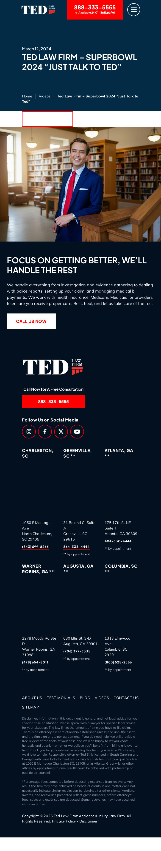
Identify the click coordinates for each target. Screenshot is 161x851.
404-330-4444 (118, 541)
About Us (32, 697)
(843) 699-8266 (35, 546)
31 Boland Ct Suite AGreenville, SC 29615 (79, 530)
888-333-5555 (95, 9)
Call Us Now (31, 321)
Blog (85, 697)
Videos (44, 96)
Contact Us (126, 697)
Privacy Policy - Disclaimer (74, 821)
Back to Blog (47, 119)
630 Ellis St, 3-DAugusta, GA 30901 (80, 641)
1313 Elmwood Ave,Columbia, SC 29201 (117, 646)
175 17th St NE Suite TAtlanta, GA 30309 (121, 528)
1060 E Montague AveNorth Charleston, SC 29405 (37, 530)
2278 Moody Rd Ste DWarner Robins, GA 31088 (39, 646)
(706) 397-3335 (77, 651)
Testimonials (61, 697)
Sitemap (30, 707)
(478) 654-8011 (35, 662)
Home (27, 96)
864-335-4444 (76, 546)
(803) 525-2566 (118, 662)
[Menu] (134, 10)
